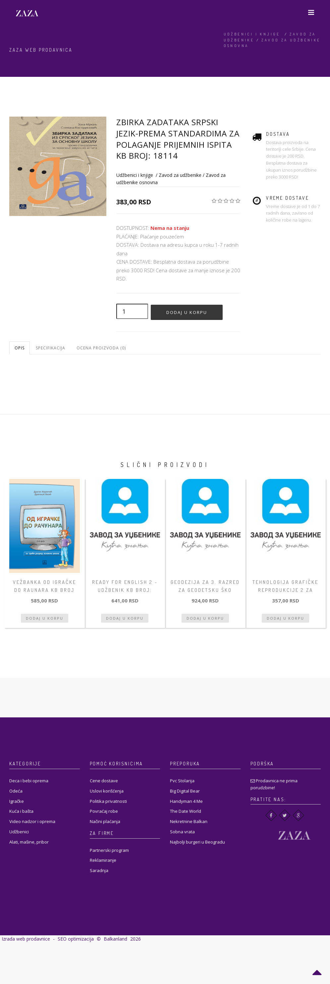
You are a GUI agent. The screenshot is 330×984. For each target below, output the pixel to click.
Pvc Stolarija (182, 781)
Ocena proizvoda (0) (101, 348)
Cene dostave (104, 781)
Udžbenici (19, 832)
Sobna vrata (182, 832)
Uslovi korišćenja (107, 791)
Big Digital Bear (185, 791)
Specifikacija (50, 348)
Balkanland (115, 939)
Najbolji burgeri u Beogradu (197, 842)
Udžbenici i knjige (252, 34)
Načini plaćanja (105, 821)
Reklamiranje (103, 860)
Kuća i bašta (21, 811)
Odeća (16, 791)
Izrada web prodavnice (26, 939)
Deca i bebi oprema (28, 781)
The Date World (185, 811)
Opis (20, 348)
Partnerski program (109, 850)
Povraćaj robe (104, 811)
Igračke (16, 801)
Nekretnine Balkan (188, 821)
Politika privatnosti (108, 801)
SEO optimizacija (76, 939)
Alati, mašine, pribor (29, 842)
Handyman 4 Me (186, 801)
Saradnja (99, 870)
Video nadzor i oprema (32, 821)
